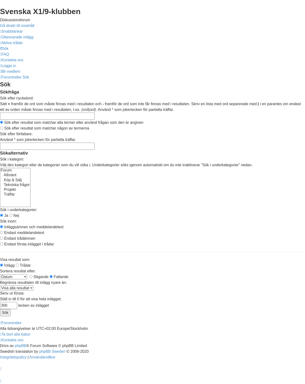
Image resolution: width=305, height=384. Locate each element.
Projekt (15, 189)
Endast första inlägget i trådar (27, 244)
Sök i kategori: (12, 159)
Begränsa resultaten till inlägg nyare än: (33, 282)
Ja (4, 215)
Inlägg (7, 265)
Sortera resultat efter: (18, 271)
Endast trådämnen (17, 238)
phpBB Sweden (52, 351)
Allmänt (15, 175)
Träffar (15, 194)
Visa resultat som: (15, 260)
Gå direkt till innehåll (17, 26)
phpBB (20, 346)
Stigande (39, 277)
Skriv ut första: (12, 293)
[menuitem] (16, 37)
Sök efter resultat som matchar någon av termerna (44, 128)
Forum (15, 170)
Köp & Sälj (15, 180)
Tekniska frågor (15, 185)
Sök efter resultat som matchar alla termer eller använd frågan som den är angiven (71, 122)
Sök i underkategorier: (18, 210)
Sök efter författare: (16, 134)
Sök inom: (8, 221)
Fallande (59, 277)
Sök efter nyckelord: (17, 98)
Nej (14, 215)
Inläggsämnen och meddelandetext (32, 227)
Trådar (23, 265)
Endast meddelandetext (22, 233)
